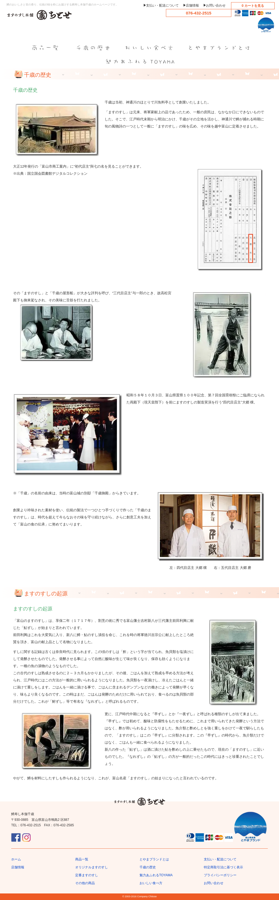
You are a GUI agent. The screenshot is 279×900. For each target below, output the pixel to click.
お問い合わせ (216, 5)
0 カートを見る (253, 6)
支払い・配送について (162, 5)
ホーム (16, 859)
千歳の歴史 (148, 867)
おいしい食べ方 (151, 883)
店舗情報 (192, 5)
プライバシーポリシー (220, 875)
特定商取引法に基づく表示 (223, 867)
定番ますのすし (86, 875)
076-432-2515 (198, 13)
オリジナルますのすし (91, 867)
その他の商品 (85, 883)
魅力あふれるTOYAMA (156, 875)
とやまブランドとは (154, 859)
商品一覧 (81, 859)
